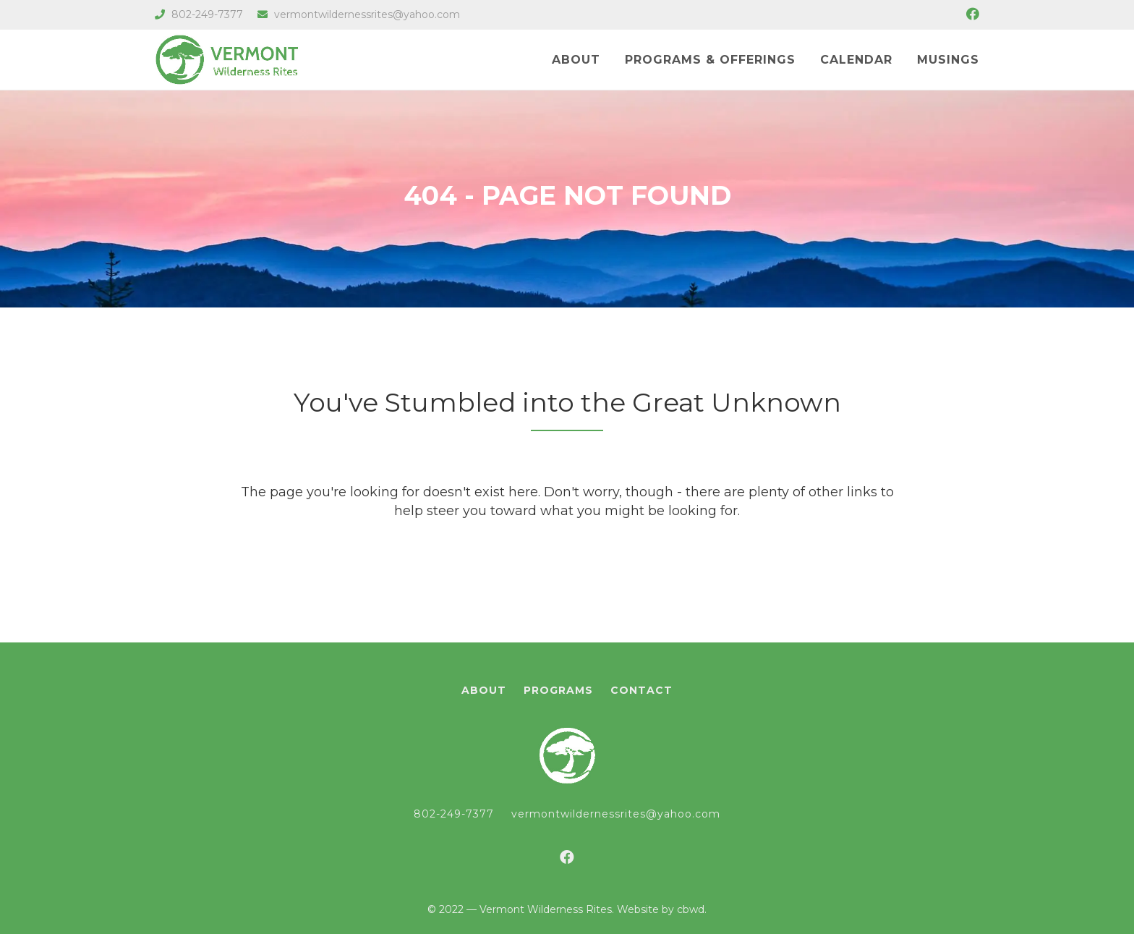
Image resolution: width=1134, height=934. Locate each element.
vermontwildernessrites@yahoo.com (358, 14)
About (576, 60)
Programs (558, 690)
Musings (948, 60)
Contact (641, 690)
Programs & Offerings (710, 60)
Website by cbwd (660, 909)
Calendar (856, 60)
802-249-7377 (199, 14)
